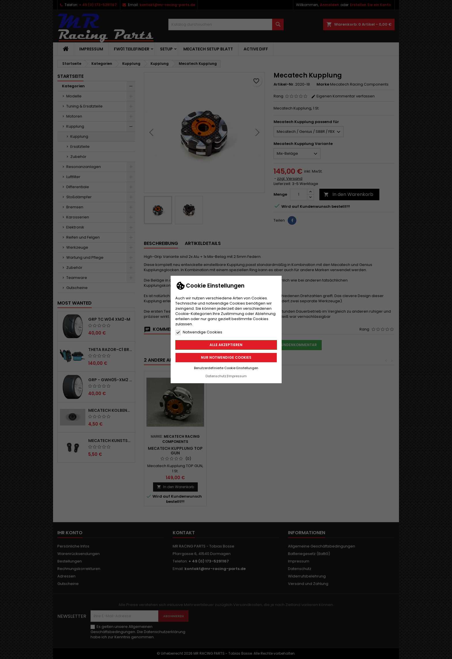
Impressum (237, 376)
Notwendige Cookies (198, 332)
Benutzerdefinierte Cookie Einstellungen (226, 368)
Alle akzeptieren (226, 344)
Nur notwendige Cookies (226, 357)
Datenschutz (216, 376)
